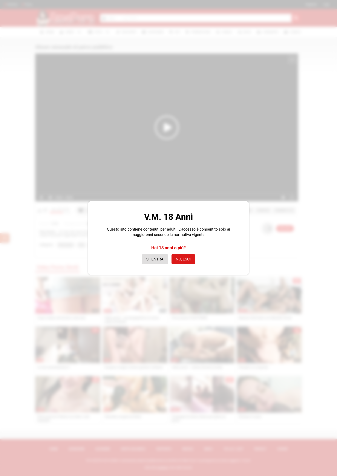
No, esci (183, 259)
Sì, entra (155, 259)
